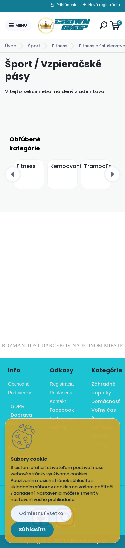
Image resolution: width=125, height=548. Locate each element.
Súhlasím (32, 529)
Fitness (59, 46)
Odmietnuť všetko (41, 513)
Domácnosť (105, 401)
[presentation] (12, 174)
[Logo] (64, 25)
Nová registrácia (104, 4)
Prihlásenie (67, 4)
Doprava (20, 415)
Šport (34, 46)
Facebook (62, 410)
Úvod (10, 46)
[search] (103, 25)
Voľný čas (103, 410)
